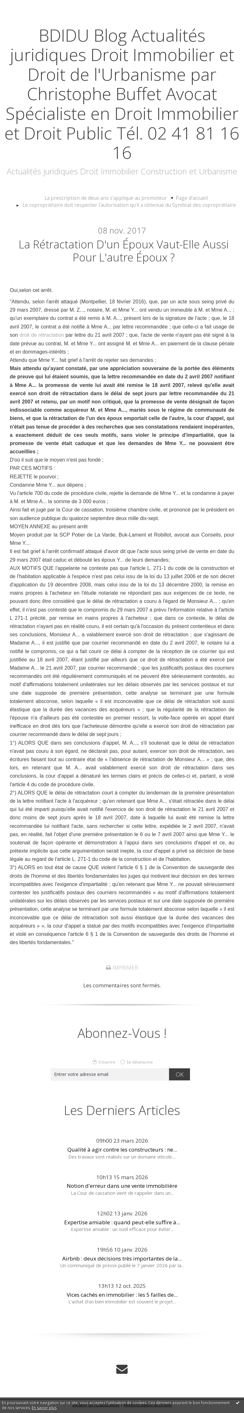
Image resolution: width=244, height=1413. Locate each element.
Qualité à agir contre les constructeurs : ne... (122, 1153)
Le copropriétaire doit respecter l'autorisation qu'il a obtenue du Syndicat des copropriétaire (129, 205)
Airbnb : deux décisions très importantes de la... (122, 1262)
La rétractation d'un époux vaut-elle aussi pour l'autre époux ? (123, 252)
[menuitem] (110, 198)
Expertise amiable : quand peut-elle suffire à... (122, 1225)
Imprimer (122, 971)
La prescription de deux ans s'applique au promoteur (107, 198)
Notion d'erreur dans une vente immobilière (122, 1189)
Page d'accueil (187, 198)
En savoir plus (44, 1407)
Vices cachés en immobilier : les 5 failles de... (122, 1298)
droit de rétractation (42, 338)
